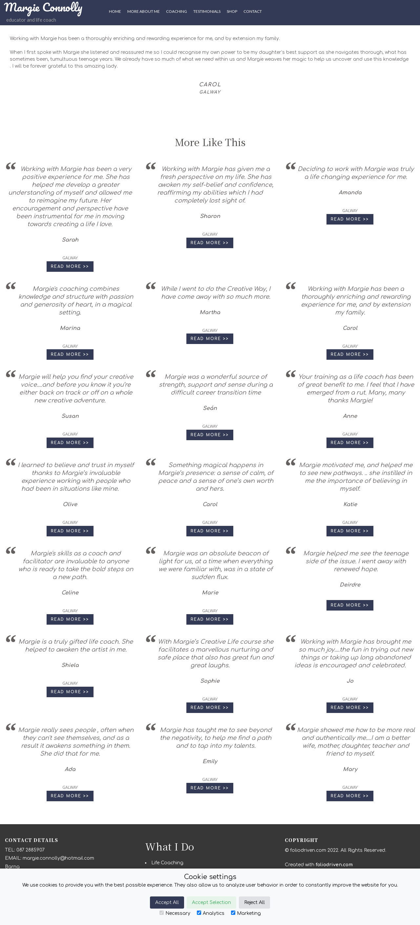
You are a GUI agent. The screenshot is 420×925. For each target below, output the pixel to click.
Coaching (176, 11)
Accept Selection (211, 902)
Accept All (167, 902)
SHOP (232, 11)
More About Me (143, 11)
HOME (115, 11)
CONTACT (252, 11)
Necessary (174, 913)
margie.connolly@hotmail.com (58, 858)
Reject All (254, 902)
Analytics (210, 913)
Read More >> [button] (70, 266)
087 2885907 (30, 850)
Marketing (246, 913)
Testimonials (206, 11)
